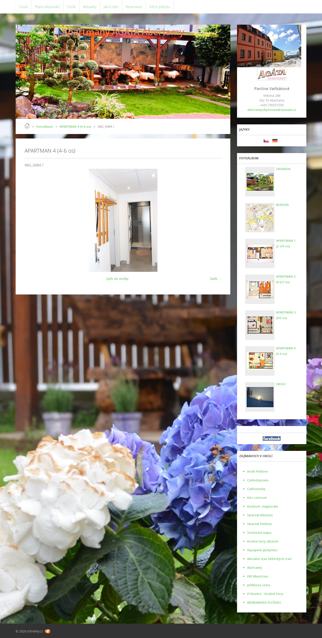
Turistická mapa (259, 532)
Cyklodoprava (257, 480)
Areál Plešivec (257, 471)
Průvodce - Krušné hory (265, 594)
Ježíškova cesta (258, 585)
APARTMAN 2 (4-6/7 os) (286, 279)
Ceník (71, 6)
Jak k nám (111, 6)
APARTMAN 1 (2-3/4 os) (286, 243)
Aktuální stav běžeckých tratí (269, 559)
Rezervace (134, 6)
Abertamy (254, 567)
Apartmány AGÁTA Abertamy (123, 32)
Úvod (23, 6)
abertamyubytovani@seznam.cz (271, 110)
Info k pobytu (159, 6)
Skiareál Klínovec (260, 515)
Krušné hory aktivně (262, 541)
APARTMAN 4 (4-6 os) (75, 126)
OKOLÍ (281, 384)
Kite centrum (257, 497)
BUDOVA (282, 205)
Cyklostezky (256, 489)
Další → (215, 279)
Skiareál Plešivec (259, 524)
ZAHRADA (283, 169)
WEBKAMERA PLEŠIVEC (264, 602)
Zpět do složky (117, 279)
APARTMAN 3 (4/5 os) (286, 315)
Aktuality (89, 6)
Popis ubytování (47, 6)
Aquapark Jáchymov (262, 550)
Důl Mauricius (257, 576)
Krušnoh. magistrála (262, 506)
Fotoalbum (44, 126)
